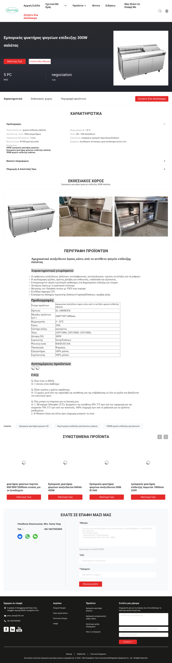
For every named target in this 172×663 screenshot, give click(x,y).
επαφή (55, 624)
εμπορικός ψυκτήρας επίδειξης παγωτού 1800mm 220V (147, 487)
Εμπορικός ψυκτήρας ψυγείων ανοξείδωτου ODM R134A (105, 487)
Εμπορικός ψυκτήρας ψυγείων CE (34, 426)
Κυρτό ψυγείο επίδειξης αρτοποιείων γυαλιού (77, 426)
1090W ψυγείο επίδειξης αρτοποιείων (123, 426)
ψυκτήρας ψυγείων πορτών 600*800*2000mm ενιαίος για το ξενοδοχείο (23, 487)
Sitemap (69, 654)
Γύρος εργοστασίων (60, 613)
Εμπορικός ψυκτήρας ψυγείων (94, 609)
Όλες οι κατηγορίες (93, 632)
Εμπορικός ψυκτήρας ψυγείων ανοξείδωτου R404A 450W (65, 487)
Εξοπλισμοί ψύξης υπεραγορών (93, 625)
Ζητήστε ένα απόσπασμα (152, 98)
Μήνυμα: (84, 523)
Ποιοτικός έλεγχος (60, 618)
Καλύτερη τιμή (14, 61)
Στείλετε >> (127, 642)
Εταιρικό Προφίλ (59, 608)
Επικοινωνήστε (90, 584)
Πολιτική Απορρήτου (98, 654)
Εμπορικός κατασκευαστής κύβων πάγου (96, 617)
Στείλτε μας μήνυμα (39, 61)
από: (82, 555)
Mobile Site (81, 654)
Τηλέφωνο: (85, 569)
